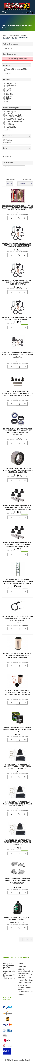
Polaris (23, 35)
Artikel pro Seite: (10, 179)
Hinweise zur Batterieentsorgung (25, 986)
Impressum (22, 966)
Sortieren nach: (26, 179)
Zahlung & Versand (24, 983)
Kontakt (20, 964)
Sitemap (21, 994)
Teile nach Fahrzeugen (11, 35)
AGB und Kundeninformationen (25, 970)
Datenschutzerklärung (26, 980)
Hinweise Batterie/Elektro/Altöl (25, 991)
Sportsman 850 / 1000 (10, 37)
